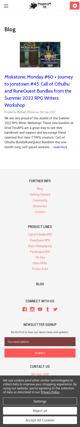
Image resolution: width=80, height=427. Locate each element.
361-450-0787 (40, 374)
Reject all (40, 410)
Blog (40, 188)
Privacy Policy (50, 392)
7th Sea (40, 257)
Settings (40, 401)
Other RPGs (40, 263)
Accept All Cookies (40, 420)
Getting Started (40, 194)
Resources (40, 206)
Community (40, 200)
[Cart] (74, 6)
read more (60, 147)
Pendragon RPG (40, 252)
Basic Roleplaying (40, 246)
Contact (40, 212)
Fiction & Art (40, 269)
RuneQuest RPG (40, 240)
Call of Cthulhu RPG (40, 234)
